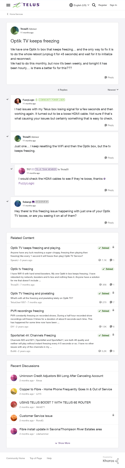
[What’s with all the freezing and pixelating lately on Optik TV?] (53, 298)
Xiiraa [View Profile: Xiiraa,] (39, 380)
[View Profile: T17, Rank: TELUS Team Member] (22, 171)
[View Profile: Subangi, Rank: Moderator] (17, 203)
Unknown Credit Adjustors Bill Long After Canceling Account (61, 376)
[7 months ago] (27, 284)
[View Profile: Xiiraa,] (14, 378)
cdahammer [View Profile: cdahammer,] (42, 433)
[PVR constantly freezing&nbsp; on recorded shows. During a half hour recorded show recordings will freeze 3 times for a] (53, 319)
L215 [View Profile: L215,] (38, 393)
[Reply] (109, 77)
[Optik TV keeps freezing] (29, 103)
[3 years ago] (25, 260)
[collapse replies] (7, 99)
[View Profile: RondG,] (14, 418)
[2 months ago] (27, 380)
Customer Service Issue (36, 416)
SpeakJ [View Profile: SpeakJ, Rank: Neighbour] (14, 260)
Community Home (15, 458)
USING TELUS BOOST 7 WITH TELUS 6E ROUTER (55, 402)
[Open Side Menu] (8, 5)
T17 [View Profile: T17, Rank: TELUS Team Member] (29, 169)
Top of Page (36, 458)
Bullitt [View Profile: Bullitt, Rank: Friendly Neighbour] (13, 351)
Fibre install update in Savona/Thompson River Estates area (61, 429)
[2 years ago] (21, 326)
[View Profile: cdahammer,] (14, 431)
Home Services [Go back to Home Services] (14, 14)
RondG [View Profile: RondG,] (39, 420)
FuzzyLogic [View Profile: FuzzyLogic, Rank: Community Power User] (28, 99)
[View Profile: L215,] (14, 391)
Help (49, 458)
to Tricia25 (63, 169)
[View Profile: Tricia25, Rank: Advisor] (15, 30)
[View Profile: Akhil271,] (14, 404)
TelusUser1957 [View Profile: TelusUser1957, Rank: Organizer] (18, 302)
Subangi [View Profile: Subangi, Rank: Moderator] (27, 201)
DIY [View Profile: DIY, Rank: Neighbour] (12, 326)
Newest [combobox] (113, 89)
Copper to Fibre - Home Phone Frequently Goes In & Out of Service (66, 389)
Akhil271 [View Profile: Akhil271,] (40, 407)
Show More (62, 443)
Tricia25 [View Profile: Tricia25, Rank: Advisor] (24, 28)
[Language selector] (79, 5)
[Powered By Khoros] (111, 460)
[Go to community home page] (27, 5)
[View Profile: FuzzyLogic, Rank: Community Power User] (17, 101)
